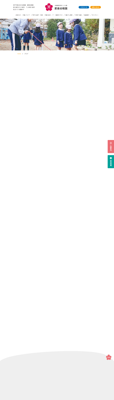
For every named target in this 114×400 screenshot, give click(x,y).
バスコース (84, 7)
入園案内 (111, 148)
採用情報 (111, 163)
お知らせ (18, 15)
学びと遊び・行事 (38, 15)
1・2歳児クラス (57, 15)
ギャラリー (95, 15)
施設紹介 (86, 15)
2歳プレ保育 (68, 15)
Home (19, 53)
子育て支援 (78, 15)
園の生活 (48, 15)
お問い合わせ (95, 7)
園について (26, 15)
